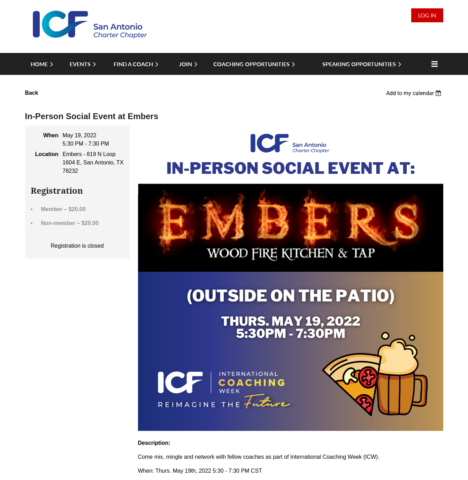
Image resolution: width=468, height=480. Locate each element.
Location (47, 154)
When (51, 135)
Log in (427, 15)
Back (31, 93)
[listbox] (414, 93)
